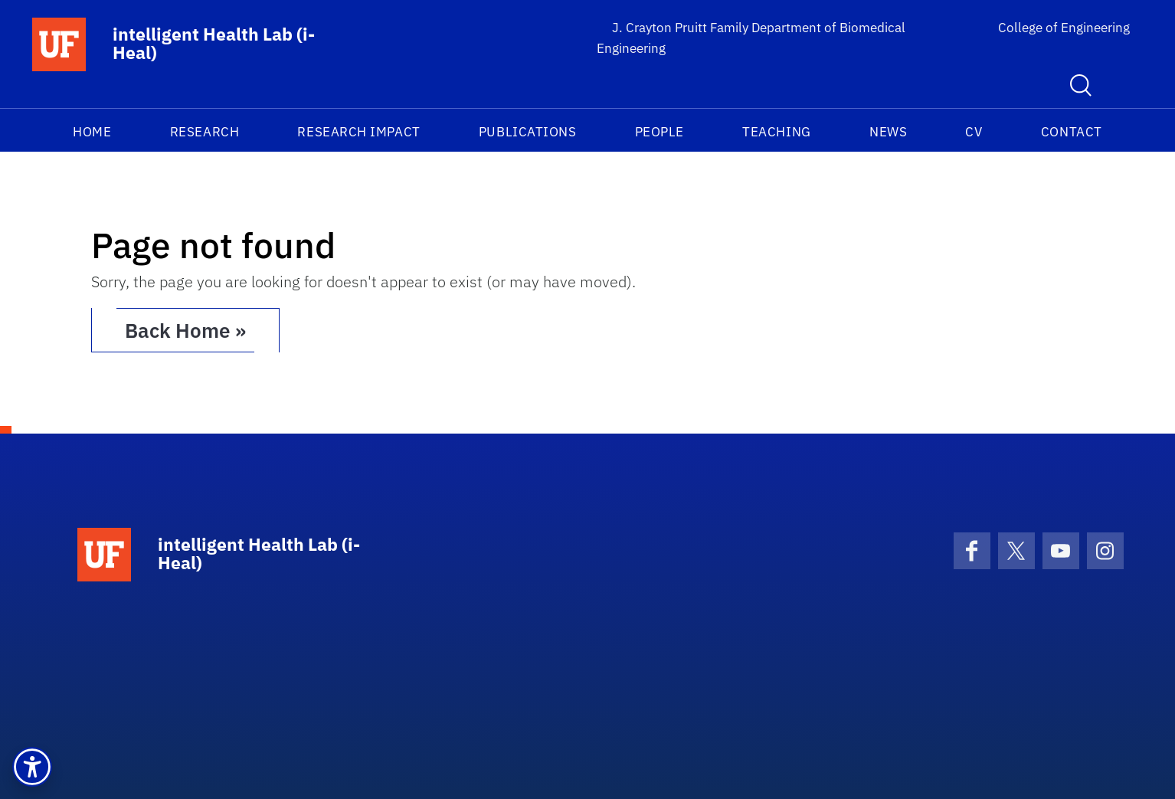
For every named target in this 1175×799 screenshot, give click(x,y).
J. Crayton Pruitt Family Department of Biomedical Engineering (751, 38)
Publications (527, 131)
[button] (32, 767)
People (659, 131)
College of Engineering (1064, 27)
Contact (1071, 131)
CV (973, 131)
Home (92, 131)
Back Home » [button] (185, 330)
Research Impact (358, 131)
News (888, 131)
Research (204, 131)
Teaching (776, 131)
